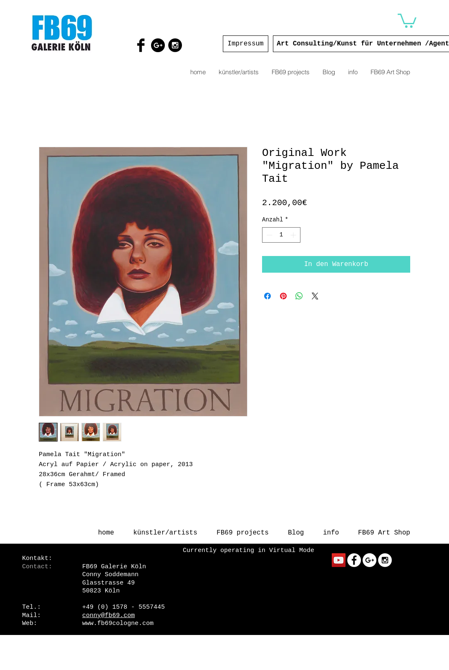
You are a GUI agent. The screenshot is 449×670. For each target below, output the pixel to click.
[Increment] (294, 235)
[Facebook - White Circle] (354, 560)
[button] (407, 20)
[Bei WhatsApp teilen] (299, 296)
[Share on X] (315, 296)
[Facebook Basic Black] (141, 45)
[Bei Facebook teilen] (267, 296)
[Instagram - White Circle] (385, 560)
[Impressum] (245, 43)
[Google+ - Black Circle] (158, 45)
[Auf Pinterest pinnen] (283, 296)
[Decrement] (268, 235)
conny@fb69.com (108, 615)
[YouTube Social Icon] (339, 560)
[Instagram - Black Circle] (175, 45)
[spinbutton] (281, 235)
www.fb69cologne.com (118, 623)
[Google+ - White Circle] (369, 560)
